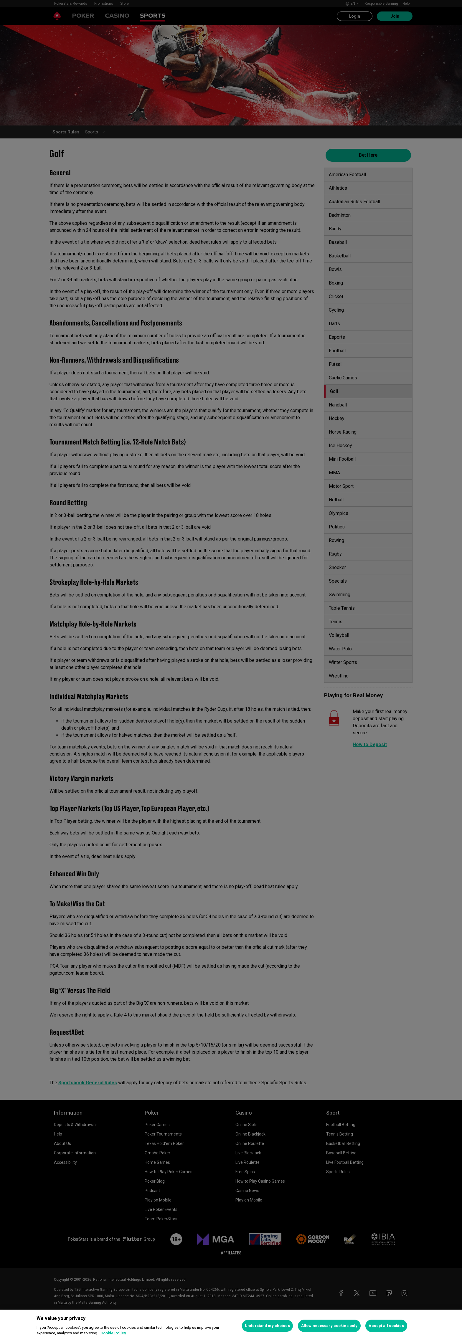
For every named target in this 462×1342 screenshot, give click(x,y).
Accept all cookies (386, 1325)
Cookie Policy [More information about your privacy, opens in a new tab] (113, 1333)
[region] (231, 1326)
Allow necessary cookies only (329, 1325)
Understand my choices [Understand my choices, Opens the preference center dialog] (267, 1325)
